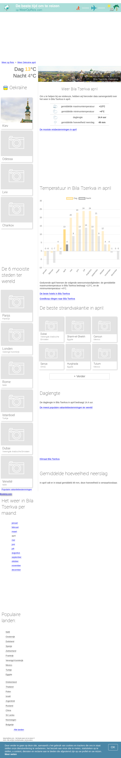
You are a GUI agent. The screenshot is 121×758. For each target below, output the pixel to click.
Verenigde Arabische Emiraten (15, 451)
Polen (8, 691)
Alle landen (19, 729)
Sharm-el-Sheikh (76, 336)
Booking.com (6, 494)
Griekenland (11, 682)
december (16, 570)
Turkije (5, 418)
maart (14, 531)
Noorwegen (11, 720)
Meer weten (11, 754)
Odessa (7, 159)
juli (13, 548)
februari (15, 527)
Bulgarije (10, 724)
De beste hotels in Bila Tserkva (55, 293)
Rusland (9, 706)
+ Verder (79, 376)
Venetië (7, 481)
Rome (6, 382)
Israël (8, 696)
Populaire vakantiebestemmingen (17, 489)
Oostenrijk (10, 636)
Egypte (9, 674)
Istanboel (8, 415)
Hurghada (72, 363)
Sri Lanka (10, 715)
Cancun (98, 336)
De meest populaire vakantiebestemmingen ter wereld (66, 407)
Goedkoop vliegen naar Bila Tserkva (57, 298)
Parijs (6, 315)
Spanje (9, 646)
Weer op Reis (8, 62)
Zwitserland (11, 651)
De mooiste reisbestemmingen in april (58, 129)
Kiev (5, 126)
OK (113, 747)
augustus (16, 553)
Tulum (97, 363)
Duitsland (10, 641)
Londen (7, 349)
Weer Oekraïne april (26, 62)
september (16, 557)
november (16, 565)
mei (13, 540)
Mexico (9, 665)
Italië (4, 385)
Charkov (8, 225)
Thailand (10, 687)
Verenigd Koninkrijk (10, 352)
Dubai (43, 333)
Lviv (5, 192)
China (8, 710)
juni (13, 544)
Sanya (43, 363)
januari (15, 523)
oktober (15, 561)
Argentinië (10, 701)
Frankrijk (6, 318)
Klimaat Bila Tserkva (50, 459)
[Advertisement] (60, 37)
